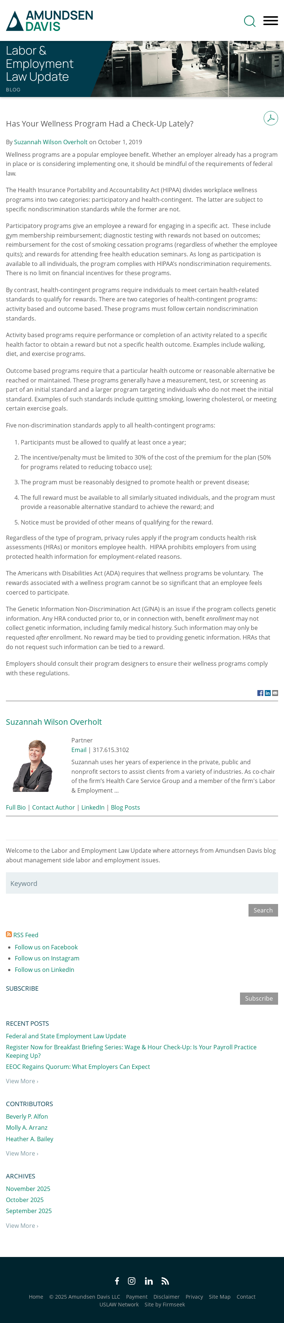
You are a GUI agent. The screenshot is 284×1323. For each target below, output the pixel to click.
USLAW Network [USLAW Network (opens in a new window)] (119, 1304)
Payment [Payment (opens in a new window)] (137, 1296)
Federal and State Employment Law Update (66, 1036)
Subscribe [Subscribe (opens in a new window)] (259, 998)
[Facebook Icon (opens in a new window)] (117, 1282)
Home (36, 1296)
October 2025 (25, 1200)
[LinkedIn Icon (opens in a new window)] (148, 1282)
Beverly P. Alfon (27, 1116)
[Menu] (271, 21)
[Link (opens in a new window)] (260, 693)
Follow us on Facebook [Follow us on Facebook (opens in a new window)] (46, 947)
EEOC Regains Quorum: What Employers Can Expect (78, 1067)
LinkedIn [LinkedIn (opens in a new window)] (93, 807)
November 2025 (28, 1189)
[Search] (250, 21)
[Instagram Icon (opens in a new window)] (132, 1282)
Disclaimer (166, 1296)
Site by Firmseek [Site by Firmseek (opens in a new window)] (165, 1304)
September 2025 (29, 1211)
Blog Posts (125, 807)
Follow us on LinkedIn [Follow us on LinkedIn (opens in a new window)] (44, 970)
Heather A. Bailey (29, 1139)
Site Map (220, 1296)
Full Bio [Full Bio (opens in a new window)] (16, 807)
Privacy (194, 1296)
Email (79, 750)
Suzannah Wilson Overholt (51, 142)
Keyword (23, 883)
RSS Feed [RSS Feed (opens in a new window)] (22, 935)
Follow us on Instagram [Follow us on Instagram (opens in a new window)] (47, 958)
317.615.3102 (111, 750)
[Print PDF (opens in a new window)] (271, 118)
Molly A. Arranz (26, 1127)
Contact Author (53, 807)
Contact (246, 1296)
